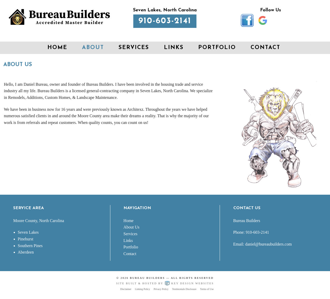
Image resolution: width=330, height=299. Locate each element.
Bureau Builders (147, 277)
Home (57, 47)
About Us (131, 227)
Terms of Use (207, 289)
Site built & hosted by (165, 283)
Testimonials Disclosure (184, 289)
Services (134, 47)
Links (174, 47)
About (93, 47)
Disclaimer (125, 289)
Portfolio (217, 47)
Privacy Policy (161, 289)
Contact (265, 47)
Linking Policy (142, 289)
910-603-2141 (164, 21)
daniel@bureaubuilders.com (268, 244)
